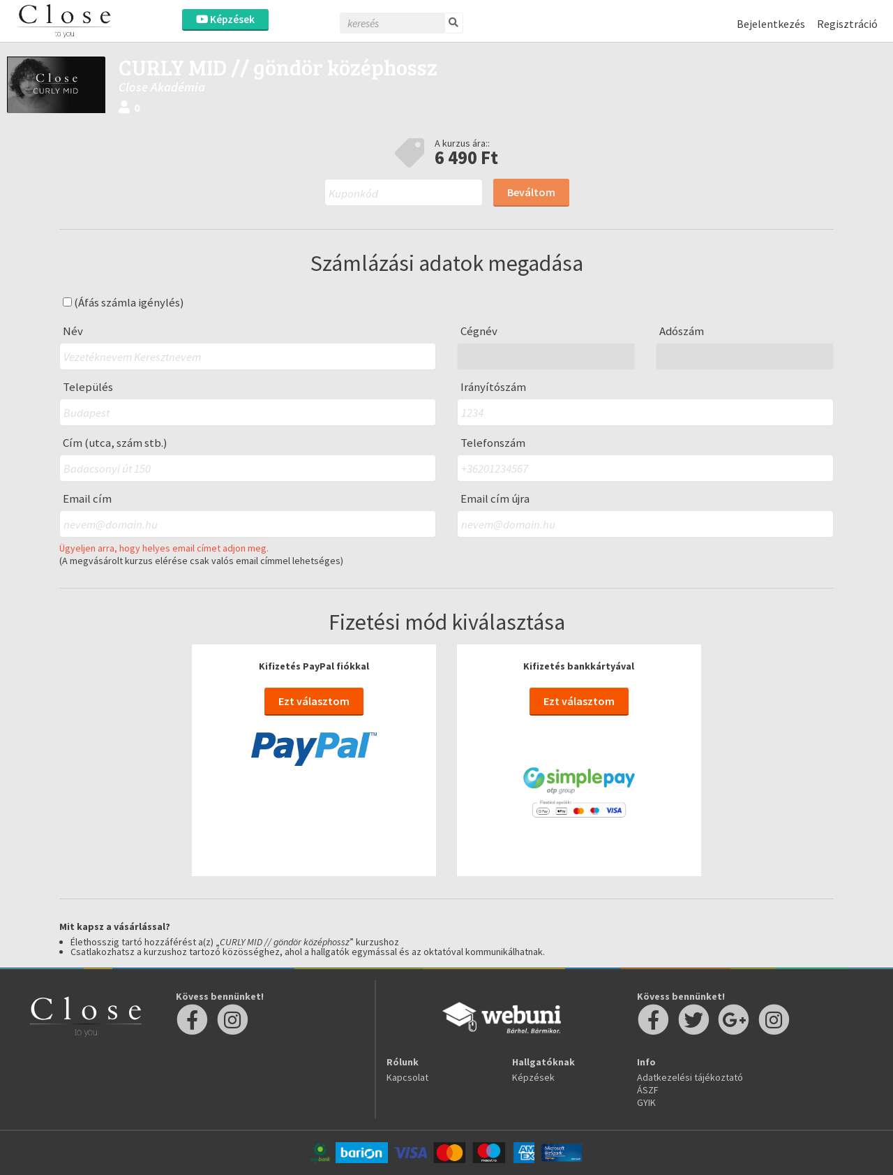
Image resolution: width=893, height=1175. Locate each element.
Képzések (225, 19)
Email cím (87, 499)
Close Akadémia (162, 87)
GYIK (646, 1102)
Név (73, 331)
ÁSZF (648, 1090)
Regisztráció (847, 24)
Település (88, 387)
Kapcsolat (407, 1077)
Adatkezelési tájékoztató (690, 1077)
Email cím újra (495, 499)
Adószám (681, 331)
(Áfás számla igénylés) (123, 303)
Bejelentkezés (771, 24)
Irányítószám (493, 387)
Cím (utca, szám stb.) (115, 443)
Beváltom (531, 192)
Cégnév (478, 331)
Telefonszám (492, 443)
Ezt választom (314, 701)
